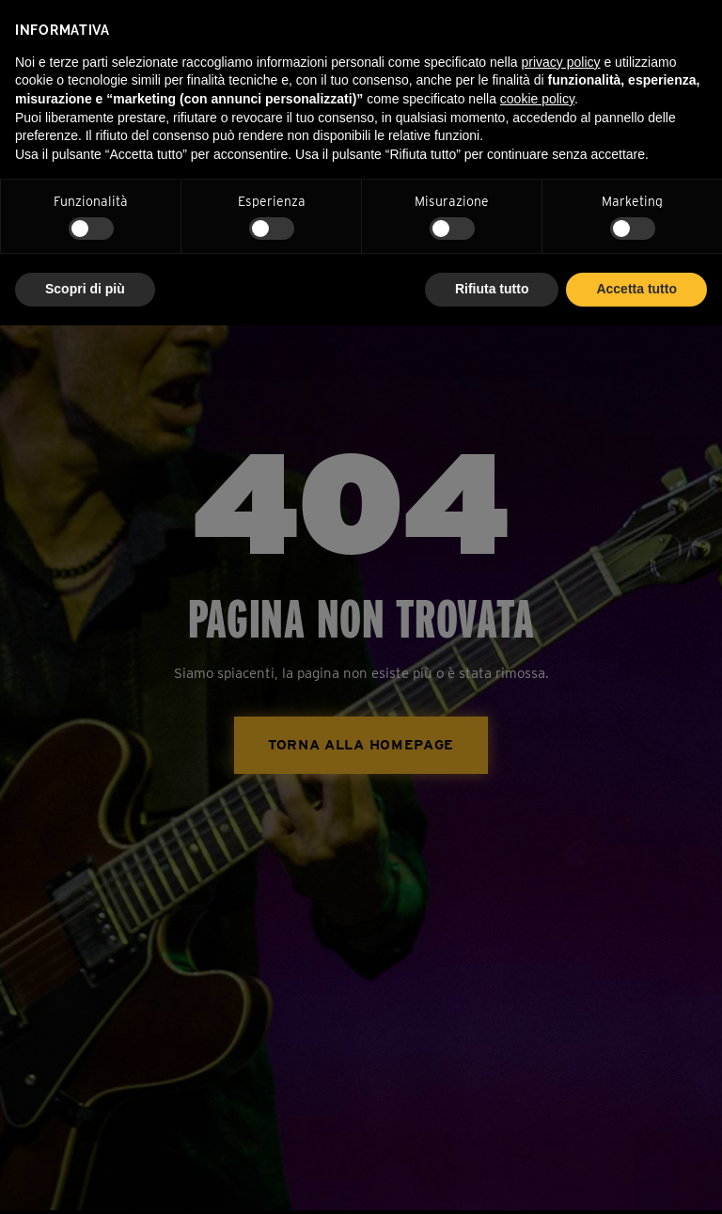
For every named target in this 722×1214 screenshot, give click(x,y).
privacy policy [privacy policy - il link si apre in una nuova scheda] (561, 62)
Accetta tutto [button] (636, 288)
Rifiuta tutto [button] (492, 288)
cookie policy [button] (537, 98)
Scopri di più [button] (85, 288)
